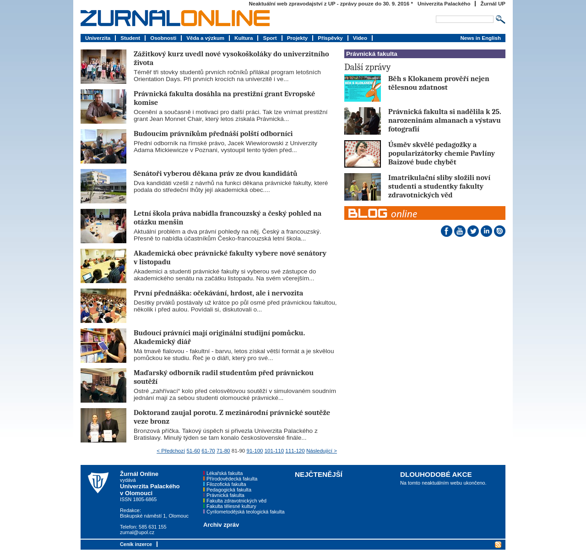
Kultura (243, 38)
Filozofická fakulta (226, 484)
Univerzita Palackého (444, 3)
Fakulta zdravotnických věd (236, 500)
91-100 (255, 450)
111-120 (294, 450)
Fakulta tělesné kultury (231, 506)
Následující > (321, 450)
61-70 (208, 450)
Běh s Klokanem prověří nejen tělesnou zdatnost (438, 83)
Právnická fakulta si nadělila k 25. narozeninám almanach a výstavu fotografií (444, 120)
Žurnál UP (492, 3)
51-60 (193, 450)
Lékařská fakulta (224, 473)
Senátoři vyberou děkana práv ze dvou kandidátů (216, 173)
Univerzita (97, 38)
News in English (480, 38)
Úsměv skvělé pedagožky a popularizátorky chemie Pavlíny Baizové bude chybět (441, 153)
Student (130, 38)
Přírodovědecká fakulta (231, 478)
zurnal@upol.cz (137, 532)
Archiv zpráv (221, 524)
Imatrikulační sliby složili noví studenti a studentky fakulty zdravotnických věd (439, 186)
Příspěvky (330, 38)
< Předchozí (171, 450)
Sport (270, 38)
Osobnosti (163, 38)
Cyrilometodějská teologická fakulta (245, 511)
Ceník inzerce (136, 544)
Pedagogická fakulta (228, 489)
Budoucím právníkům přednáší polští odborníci (213, 133)
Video (360, 38)
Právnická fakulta (225, 495)
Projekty (297, 38)
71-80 (223, 450)
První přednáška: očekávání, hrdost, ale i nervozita (218, 293)
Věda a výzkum (205, 38)
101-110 (274, 450)
